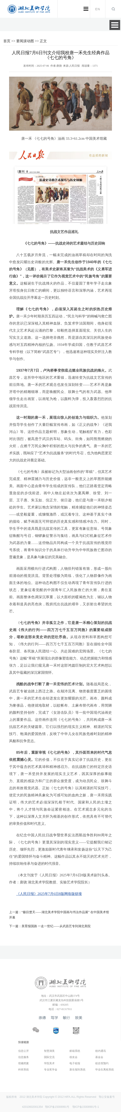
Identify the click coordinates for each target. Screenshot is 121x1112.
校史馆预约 (102, 1063)
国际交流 (49, 1057)
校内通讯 (100, 1050)
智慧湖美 (49, 1050)
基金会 (99, 1057)
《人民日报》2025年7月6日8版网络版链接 (49, 894)
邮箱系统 (74, 1050)
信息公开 (23, 1050)
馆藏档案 (23, 1063)
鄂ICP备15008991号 (57, 1106)
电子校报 (74, 1063)
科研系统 (23, 1069)
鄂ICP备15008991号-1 (85, 1106)
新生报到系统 (77, 1069)
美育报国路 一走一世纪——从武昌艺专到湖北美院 (50, 926)
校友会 (73, 1057)
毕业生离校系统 (104, 1069)
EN (97, 9)
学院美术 (49, 1063)
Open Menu (114, 25)
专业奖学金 (50, 1069)
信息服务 (23, 1057)
